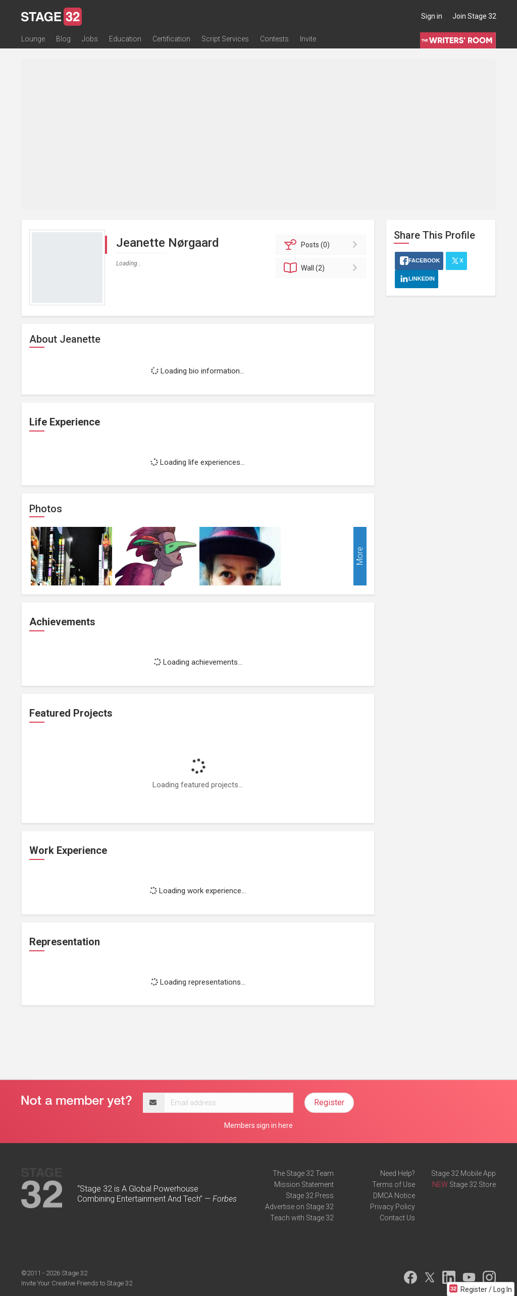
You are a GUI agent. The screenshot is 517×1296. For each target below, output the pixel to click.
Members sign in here (258, 1125)
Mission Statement (304, 1184)
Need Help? (397, 1173)
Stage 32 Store (472, 1184)
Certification (171, 39)
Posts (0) (322, 245)
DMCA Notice (394, 1196)
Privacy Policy (392, 1207)
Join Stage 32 (474, 16)
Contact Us (397, 1218)
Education (125, 39)
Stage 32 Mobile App (463, 1173)
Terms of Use (393, 1184)
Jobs (90, 39)
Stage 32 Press (310, 1196)
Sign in (431, 16)
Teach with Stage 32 (302, 1218)
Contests (274, 39)
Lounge (33, 39)
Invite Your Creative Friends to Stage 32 (76, 1283)
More (360, 556)
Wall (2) (322, 268)
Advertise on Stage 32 (299, 1207)
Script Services (225, 39)
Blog (63, 39)
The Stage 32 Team (303, 1173)
